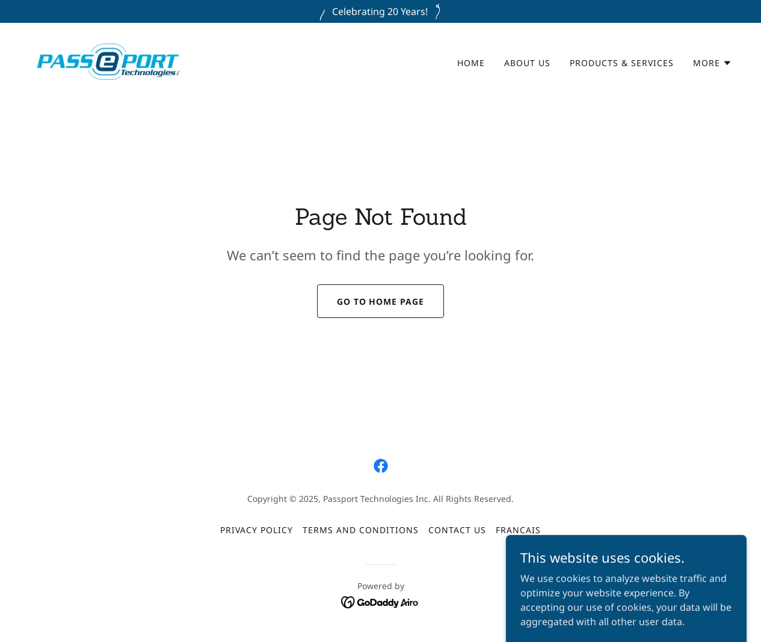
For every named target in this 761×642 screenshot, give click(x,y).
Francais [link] (518, 530)
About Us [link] (527, 63)
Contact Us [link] (457, 530)
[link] (108, 60)
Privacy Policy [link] (256, 530)
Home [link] (471, 63)
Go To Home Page (381, 301)
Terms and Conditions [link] (361, 530)
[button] (712, 63)
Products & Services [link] (622, 63)
